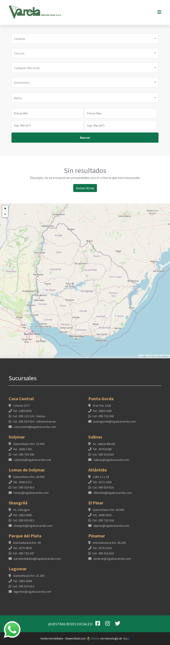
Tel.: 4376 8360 (102, 451)
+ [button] (5, 208)
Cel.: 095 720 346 (23, 456)
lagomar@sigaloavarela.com (32, 593)
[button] (85, 38)
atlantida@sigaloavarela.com (112, 495)
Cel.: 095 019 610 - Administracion (34, 423)
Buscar (85, 138)
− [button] (5, 214)
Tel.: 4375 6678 (22, 550)
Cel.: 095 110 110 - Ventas (29, 418)
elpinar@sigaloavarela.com (111, 528)
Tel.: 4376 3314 (102, 550)
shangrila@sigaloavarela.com (32, 528)
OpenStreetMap (160, 356)
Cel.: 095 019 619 (103, 456)
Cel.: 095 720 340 (103, 418)
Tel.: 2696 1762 (22, 451)
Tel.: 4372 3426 (102, 484)
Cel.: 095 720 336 (103, 522)
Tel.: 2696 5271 (22, 484)
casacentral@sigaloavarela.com (34, 429)
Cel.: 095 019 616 (23, 489)
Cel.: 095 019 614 (23, 588)
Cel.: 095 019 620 (103, 489)
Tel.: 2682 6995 (22, 517)
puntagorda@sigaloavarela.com (114, 423)
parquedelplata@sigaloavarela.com (37, 560)
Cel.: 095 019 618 (103, 555)
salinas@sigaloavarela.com (111, 462)
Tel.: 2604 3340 (102, 413)
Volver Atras (85, 188)
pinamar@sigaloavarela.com (112, 560)
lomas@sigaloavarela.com (30, 495)
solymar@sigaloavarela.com (32, 462)
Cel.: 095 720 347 (23, 555)
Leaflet (143, 356)
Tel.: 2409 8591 (22, 413)
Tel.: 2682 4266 (22, 583)
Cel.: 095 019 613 (23, 522)
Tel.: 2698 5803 (102, 517)
